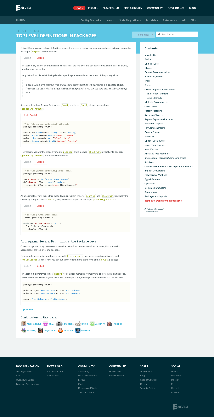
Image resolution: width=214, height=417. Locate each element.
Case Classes (151, 106)
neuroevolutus (34, 323)
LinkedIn (175, 392)
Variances (149, 136)
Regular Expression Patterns (159, 119)
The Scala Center (86, 392)
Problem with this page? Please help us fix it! (154, 210)
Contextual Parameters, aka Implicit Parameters (169, 166)
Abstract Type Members (157, 153)
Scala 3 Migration (129, 20)
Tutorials (151, 20)
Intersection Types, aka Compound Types (165, 157)
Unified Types (152, 63)
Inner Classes (151, 149)
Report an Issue (116, 375)
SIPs (193, 20)
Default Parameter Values (157, 72)
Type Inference (152, 179)
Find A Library (133, 8)
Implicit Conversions (155, 170)
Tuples (148, 85)
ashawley (31, 330)
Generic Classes (152, 132)
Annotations (151, 192)
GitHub (174, 371)
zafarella (85, 330)
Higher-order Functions (156, 93)
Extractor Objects (154, 123)
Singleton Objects (154, 115)
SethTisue (68, 330)
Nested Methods (153, 97)
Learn (79, 8)
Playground (111, 8)
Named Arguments (154, 76)
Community (155, 8)
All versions (53, 375)
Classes (148, 67)
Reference (169, 20)
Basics (148, 59)
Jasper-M (100, 323)
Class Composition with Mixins (160, 89)
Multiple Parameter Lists (157, 102)
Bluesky (175, 379)
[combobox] (177, 34)
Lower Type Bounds (154, 144)
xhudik (84, 323)
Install (93, 8)
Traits (148, 80)
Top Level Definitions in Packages (163, 200)
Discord (175, 388)
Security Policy (147, 388)
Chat (80, 384)
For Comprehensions (155, 127)
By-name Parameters (155, 187)
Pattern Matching (153, 110)
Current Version (55, 371)
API (184, 20)
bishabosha (68, 323)
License (143, 384)
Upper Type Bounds (155, 140)
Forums (81, 379)
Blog (192, 8)
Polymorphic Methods (156, 174)
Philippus (117, 323)
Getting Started (89, 20)
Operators (150, 183)
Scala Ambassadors (87, 375)
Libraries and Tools (87, 388)
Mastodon (176, 375)
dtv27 (52, 323)
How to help (115, 371)
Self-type (149, 162)
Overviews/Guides (25, 379)
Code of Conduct (148, 379)
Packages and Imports (156, 196)
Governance (176, 8)
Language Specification (27, 384)
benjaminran (50, 330)
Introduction (151, 55)
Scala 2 (27, 57)
